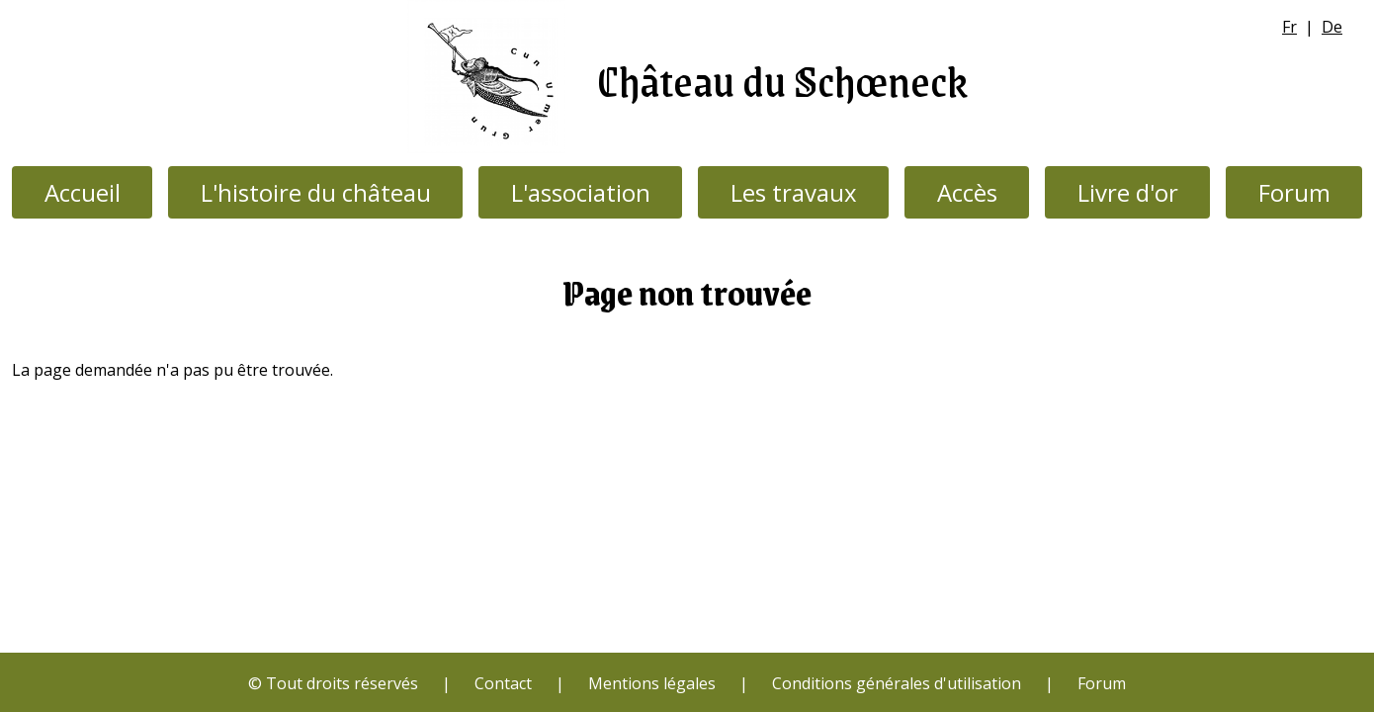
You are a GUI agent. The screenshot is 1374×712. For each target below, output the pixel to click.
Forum (1294, 192)
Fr (1289, 27)
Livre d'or (1127, 192)
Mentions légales (652, 683)
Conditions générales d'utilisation (896, 683)
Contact (503, 683)
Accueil (82, 192)
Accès (967, 192)
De (1332, 27)
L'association (580, 192)
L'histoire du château (316, 192)
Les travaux (793, 192)
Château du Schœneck (782, 79)
